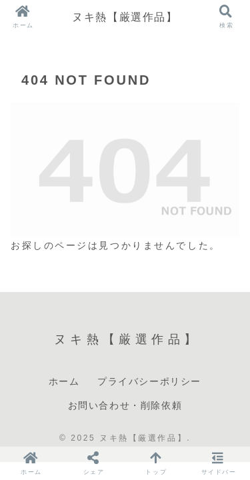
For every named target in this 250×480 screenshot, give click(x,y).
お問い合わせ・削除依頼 (125, 405)
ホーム (64, 381)
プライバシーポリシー (149, 381)
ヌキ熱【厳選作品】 (124, 16)
